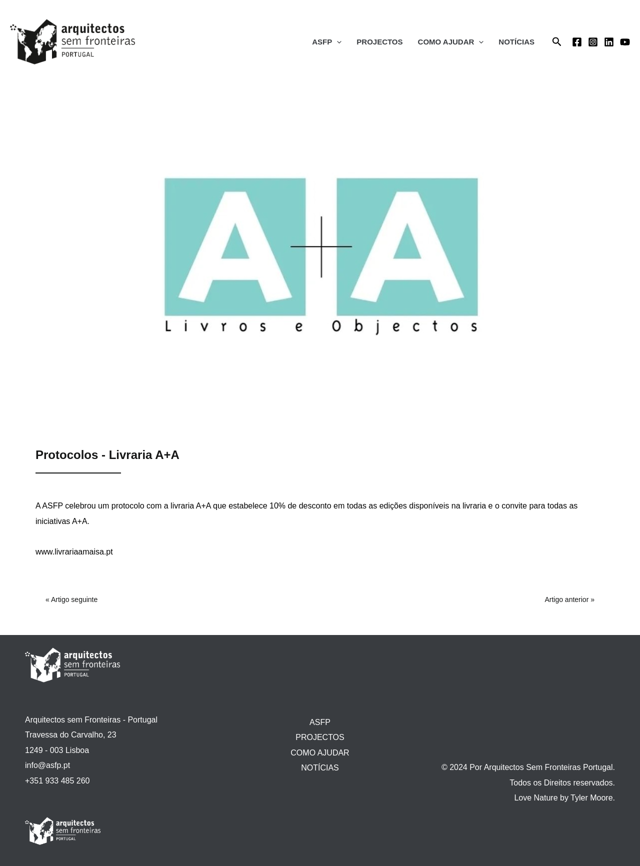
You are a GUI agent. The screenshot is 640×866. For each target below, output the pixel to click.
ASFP (327, 42)
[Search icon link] (557, 42)
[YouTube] (625, 42)
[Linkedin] (609, 42)
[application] (337, 42)
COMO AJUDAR (451, 42)
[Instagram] (593, 42)
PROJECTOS (379, 42)
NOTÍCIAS (516, 42)
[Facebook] (577, 42)
